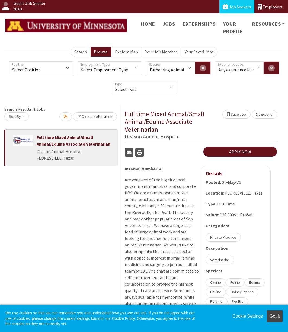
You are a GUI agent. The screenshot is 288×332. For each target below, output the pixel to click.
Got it (275, 316)
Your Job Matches (161, 52)
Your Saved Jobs (199, 52)
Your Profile (233, 27)
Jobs (169, 24)
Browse (101, 52)
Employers (270, 6)
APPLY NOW (240, 151)
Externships (199, 24)
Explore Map (126, 52)
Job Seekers (237, 6)
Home (148, 24)
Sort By (15, 116)
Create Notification (95, 116)
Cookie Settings (247, 316)
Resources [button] (266, 24)
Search (80, 52)
